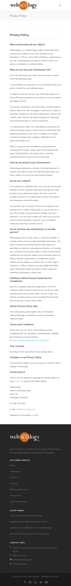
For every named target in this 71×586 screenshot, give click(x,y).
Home (12, 465)
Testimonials (15, 471)
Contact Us (14, 477)
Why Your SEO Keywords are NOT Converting (29, 533)
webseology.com (20, 564)
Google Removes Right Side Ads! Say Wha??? (29, 521)
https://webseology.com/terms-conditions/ (30, 340)
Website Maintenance (19, 489)
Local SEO (14, 483)
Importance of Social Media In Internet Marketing (30, 527)
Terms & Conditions (18, 501)
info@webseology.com (25, 409)
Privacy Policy (15, 495)
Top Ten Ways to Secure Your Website (26, 515)
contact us (18, 381)
